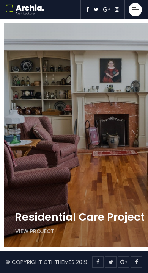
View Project (34, 231)
